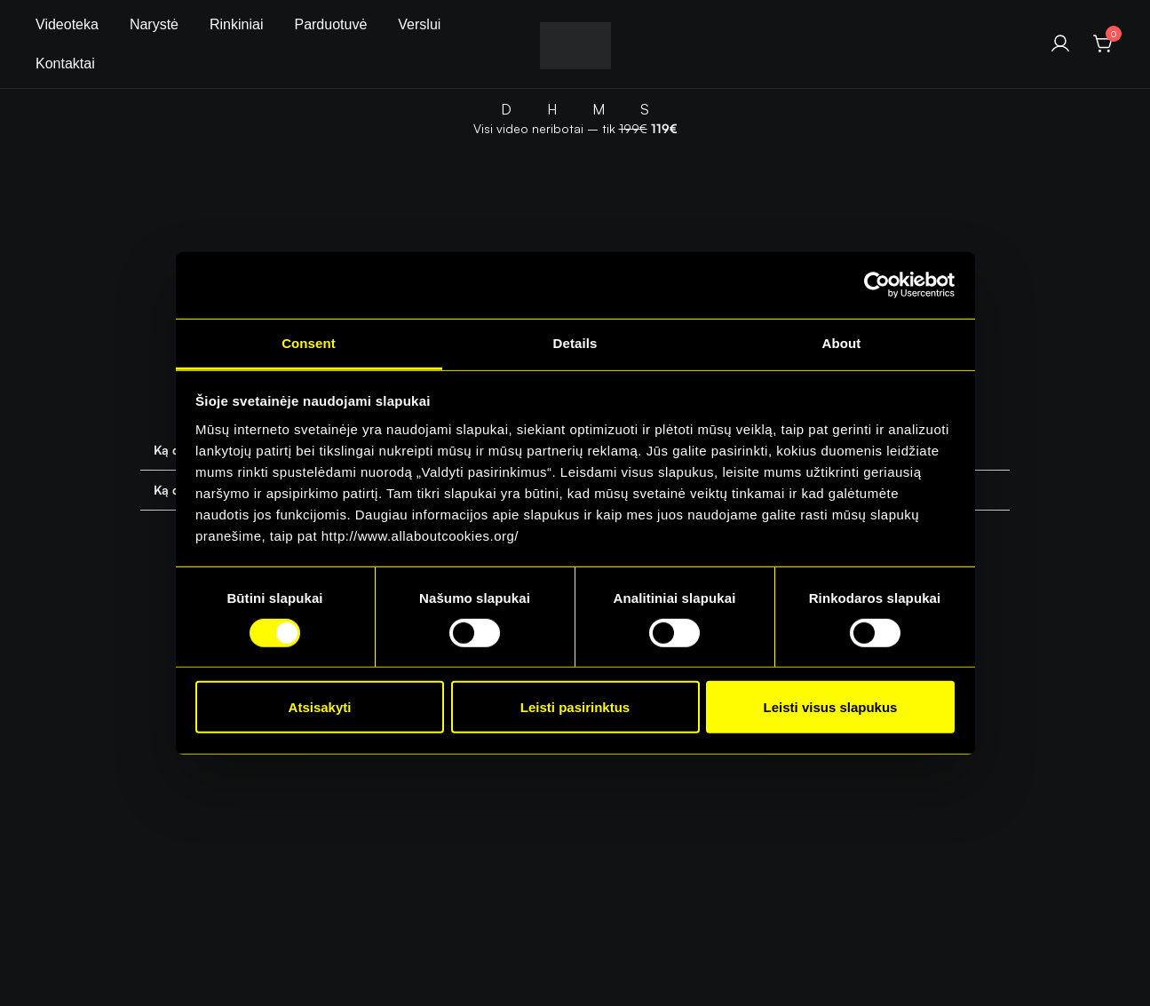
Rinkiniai (236, 24)
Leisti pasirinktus (575, 707)
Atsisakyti (320, 707)
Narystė (154, 24)
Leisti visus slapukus (831, 707)
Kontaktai (65, 63)
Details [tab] (575, 342)
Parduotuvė (330, 24)
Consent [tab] (309, 342)
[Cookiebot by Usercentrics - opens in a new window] (877, 285)
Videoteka (67, 24)
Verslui (419, 24)
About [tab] (841, 342)
